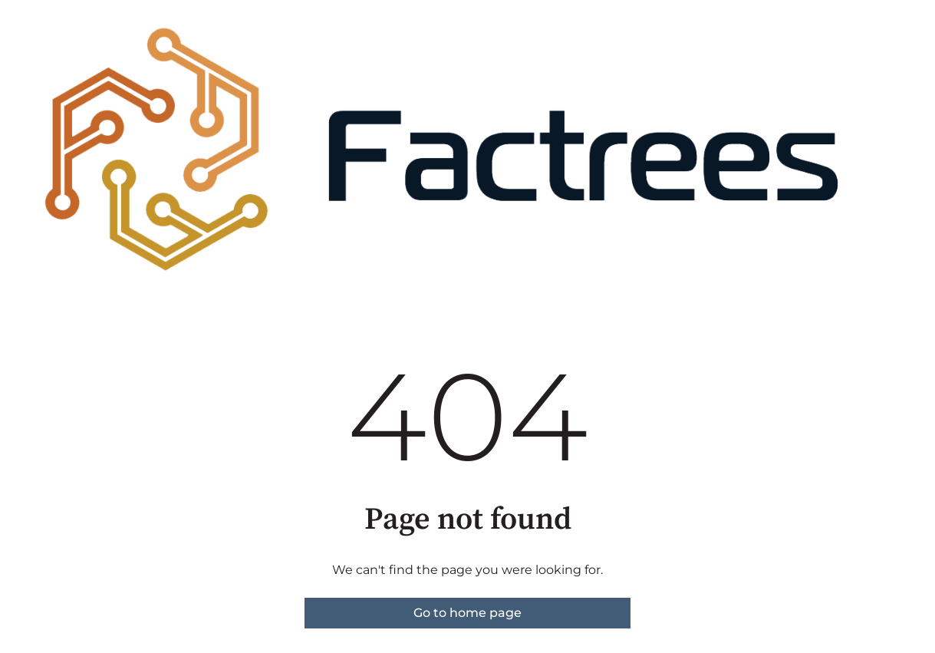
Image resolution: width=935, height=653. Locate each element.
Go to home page (467, 612)
